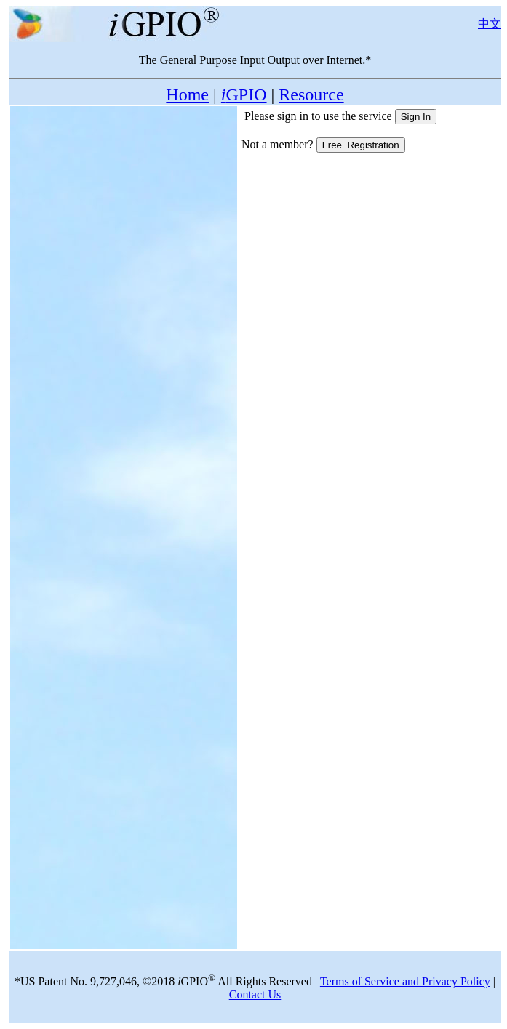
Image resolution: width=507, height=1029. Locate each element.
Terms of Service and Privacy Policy (405, 981)
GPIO (244, 94)
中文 (489, 23)
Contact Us (255, 994)
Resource (311, 94)
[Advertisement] (124, 200)
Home (187, 94)
